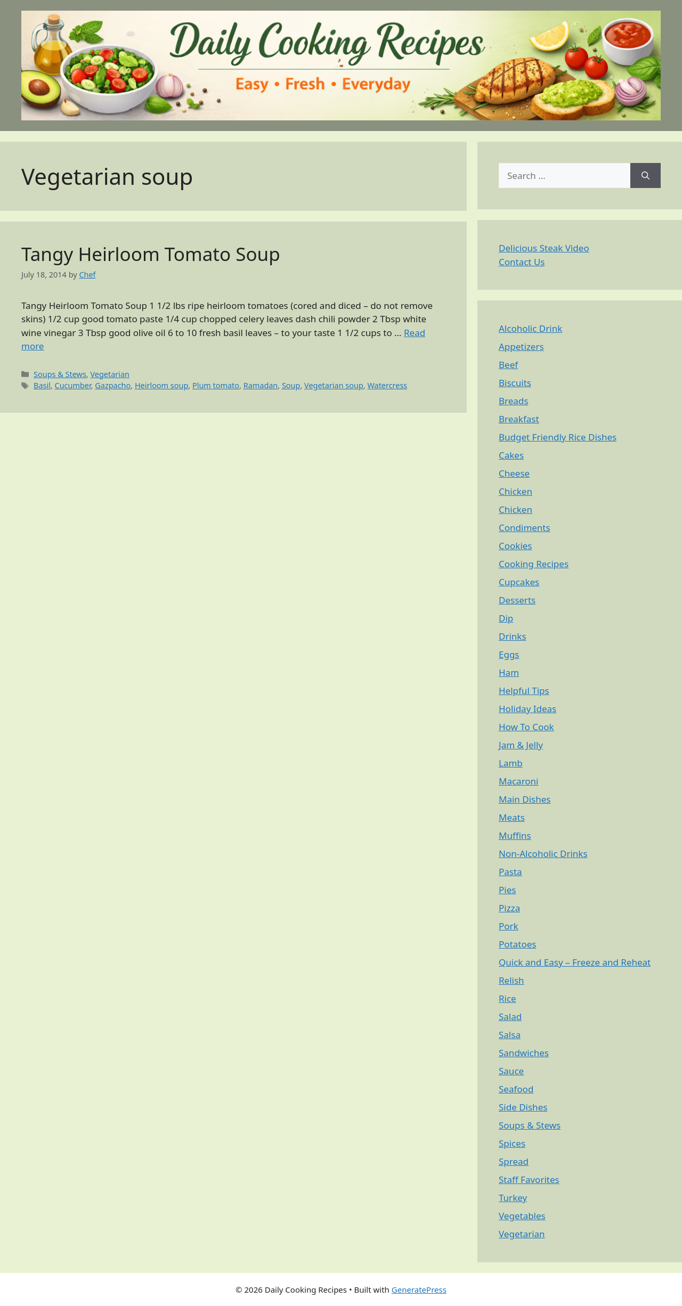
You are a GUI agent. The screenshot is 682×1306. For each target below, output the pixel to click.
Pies (507, 890)
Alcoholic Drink (530, 328)
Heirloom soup (161, 385)
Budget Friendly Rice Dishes (557, 437)
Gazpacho (113, 385)
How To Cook (526, 727)
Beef (508, 364)
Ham (509, 672)
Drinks (512, 636)
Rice (507, 998)
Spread (514, 1161)
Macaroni (519, 781)
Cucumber (73, 385)
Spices (512, 1143)
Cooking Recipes (534, 564)
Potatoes (517, 944)
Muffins (515, 835)
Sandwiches (524, 1053)
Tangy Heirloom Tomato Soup (150, 253)
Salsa (510, 1035)
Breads (513, 401)
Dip (506, 618)
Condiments (524, 527)
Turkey (513, 1197)
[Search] (645, 176)
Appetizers (521, 346)
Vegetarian (109, 374)
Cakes (511, 455)
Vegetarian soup (333, 385)
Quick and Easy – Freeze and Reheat (575, 962)
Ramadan (260, 385)
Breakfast (519, 419)
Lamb (511, 763)
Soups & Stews (60, 374)
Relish (511, 980)
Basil (42, 385)
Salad (510, 1016)
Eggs (509, 654)
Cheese (514, 473)
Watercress (387, 385)
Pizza (509, 908)
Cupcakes (519, 582)
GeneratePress (419, 1289)
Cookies (515, 546)
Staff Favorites (529, 1179)
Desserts (517, 600)
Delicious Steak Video (544, 248)
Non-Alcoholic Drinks (543, 853)
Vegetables (522, 1216)
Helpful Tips (524, 690)
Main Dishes (524, 799)
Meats (512, 817)
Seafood (516, 1089)
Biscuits (515, 383)
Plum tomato (215, 385)
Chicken (515, 491)
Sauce (511, 1071)
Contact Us (522, 262)
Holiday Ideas (527, 709)
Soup (291, 385)
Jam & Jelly (521, 745)
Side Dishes (523, 1107)
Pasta (510, 872)
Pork (508, 926)
